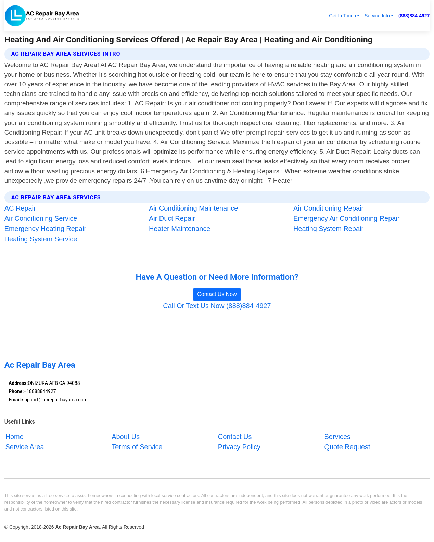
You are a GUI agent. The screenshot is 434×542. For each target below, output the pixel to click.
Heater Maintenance (179, 228)
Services (337, 436)
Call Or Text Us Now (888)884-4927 (217, 306)
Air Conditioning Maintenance (193, 208)
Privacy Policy (239, 447)
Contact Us (235, 436)
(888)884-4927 (414, 15)
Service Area (24, 447)
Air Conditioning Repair (328, 208)
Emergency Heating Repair (45, 228)
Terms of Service (137, 447)
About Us (126, 436)
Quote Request (347, 447)
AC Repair (20, 208)
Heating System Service (40, 239)
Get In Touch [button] (342, 15)
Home (14, 436)
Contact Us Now (217, 294)
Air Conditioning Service (40, 218)
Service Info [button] (377, 15)
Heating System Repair (328, 228)
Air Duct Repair (172, 218)
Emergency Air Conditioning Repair (346, 218)
